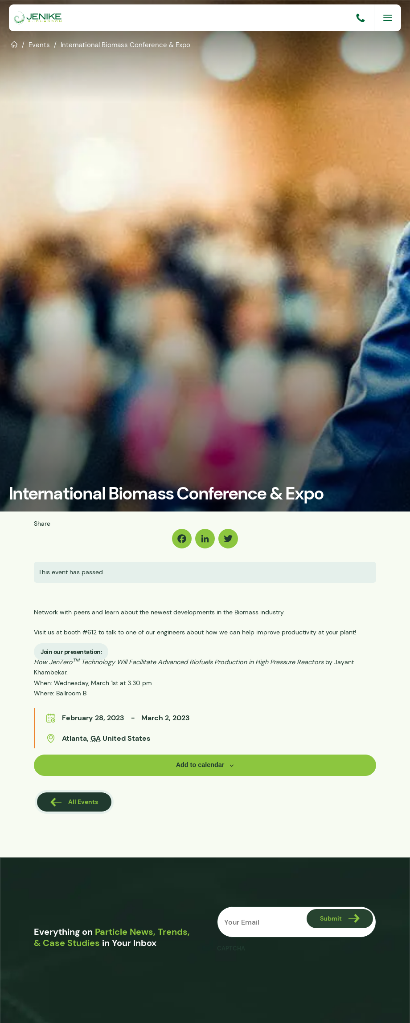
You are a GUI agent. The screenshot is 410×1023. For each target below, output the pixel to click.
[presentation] (285, 974)
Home (14, 44)
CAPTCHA (231, 948)
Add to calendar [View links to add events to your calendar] (200, 764)
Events (39, 45)
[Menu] (387, 18)
